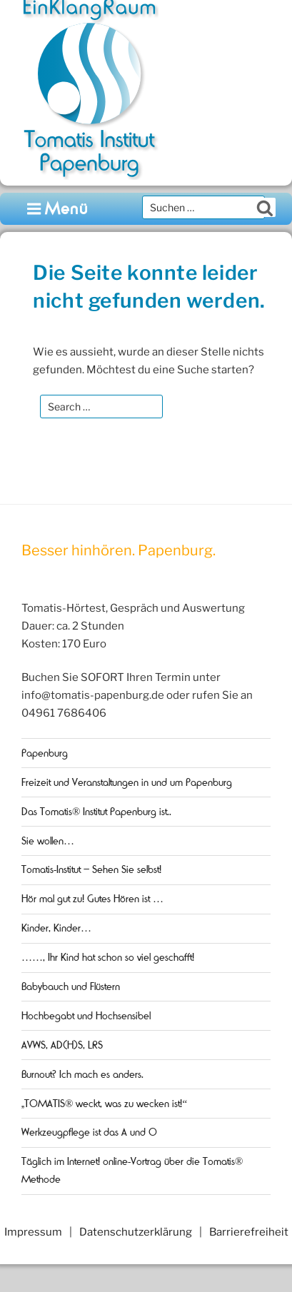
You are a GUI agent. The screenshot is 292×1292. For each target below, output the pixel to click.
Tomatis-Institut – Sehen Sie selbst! (91, 869)
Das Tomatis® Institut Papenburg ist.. (96, 811)
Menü (58, 208)
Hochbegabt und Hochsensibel (86, 1016)
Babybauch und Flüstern (70, 986)
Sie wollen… (47, 841)
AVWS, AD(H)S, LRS (62, 1045)
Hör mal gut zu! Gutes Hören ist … (92, 899)
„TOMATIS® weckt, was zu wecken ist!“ (104, 1103)
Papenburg (44, 753)
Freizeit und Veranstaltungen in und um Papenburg (126, 782)
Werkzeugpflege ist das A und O (89, 1132)
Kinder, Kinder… (56, 928)
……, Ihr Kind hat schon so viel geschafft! (107, 957)
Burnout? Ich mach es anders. (82, 1074)
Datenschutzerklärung (135, 1232)
